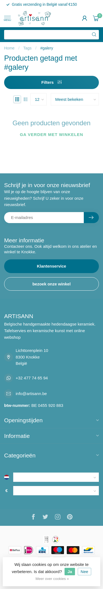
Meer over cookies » (52, 579)
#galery (46, 48)
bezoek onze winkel (51, 284)
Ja (70, 571)
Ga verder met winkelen (51, 134)
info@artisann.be (31, 393)
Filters (51, 82)
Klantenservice (51, 266)
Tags (27, 48)
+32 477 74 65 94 (32, 378)
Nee (84, 571)
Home (9, 48)
